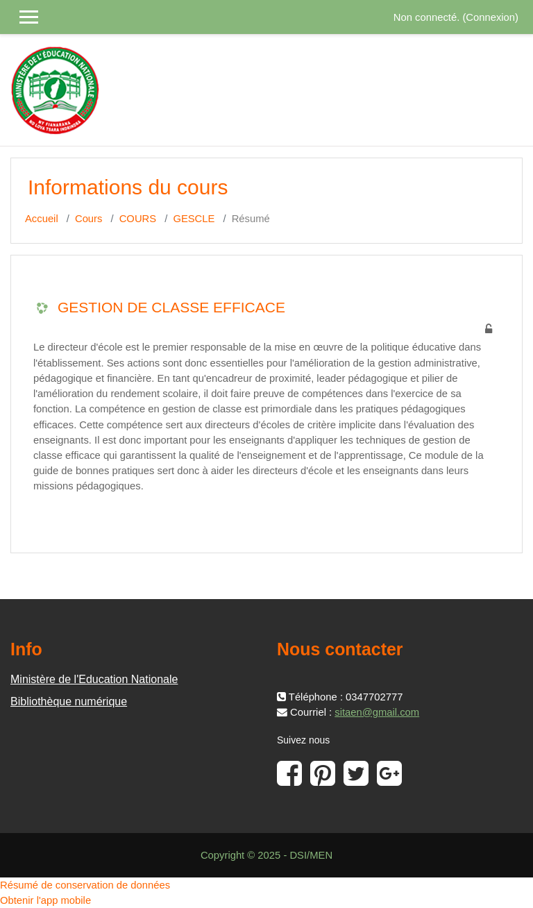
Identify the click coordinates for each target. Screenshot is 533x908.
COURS (137, 218)
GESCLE (193, 218)
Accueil (41, 218)
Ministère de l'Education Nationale (94, 679)
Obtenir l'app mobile (45, 900)
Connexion (490, 17)
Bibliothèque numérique (68, 701)
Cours (88, 218)
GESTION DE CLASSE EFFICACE (171, 307)
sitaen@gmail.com (377, 712)
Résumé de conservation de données (85, 885)
